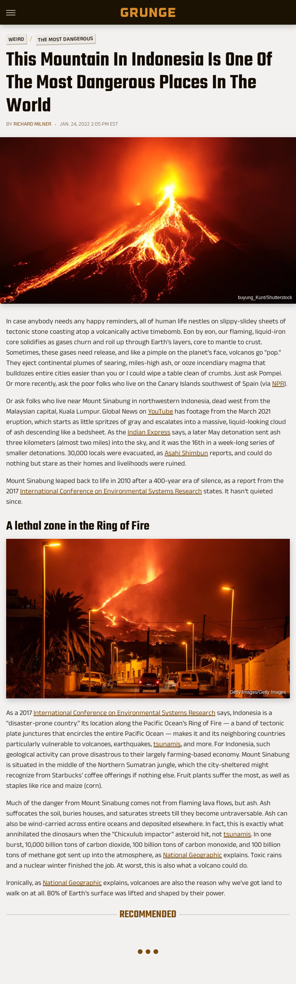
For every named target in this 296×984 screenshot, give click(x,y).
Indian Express (149, 432)
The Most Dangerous (65, 39)
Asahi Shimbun (186, 453)
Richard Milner (32, 124)
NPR (278, 383)
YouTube (160, 411)
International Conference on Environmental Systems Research (111, 491)
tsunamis (167, 744)
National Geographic (192, 855)
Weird (16, 38)
